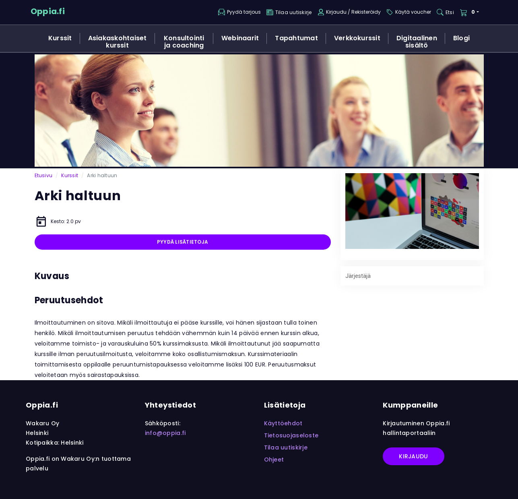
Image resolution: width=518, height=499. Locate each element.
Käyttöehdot (283, 423)
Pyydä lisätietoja (182, 241)
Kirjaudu (413, 456)
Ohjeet (274, 460)
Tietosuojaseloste (291, 435)
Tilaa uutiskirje (285, 447)
